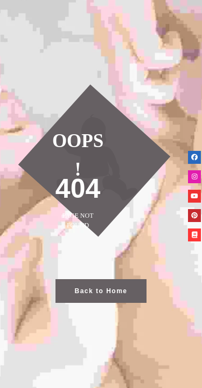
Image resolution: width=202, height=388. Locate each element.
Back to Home (100, 291)
